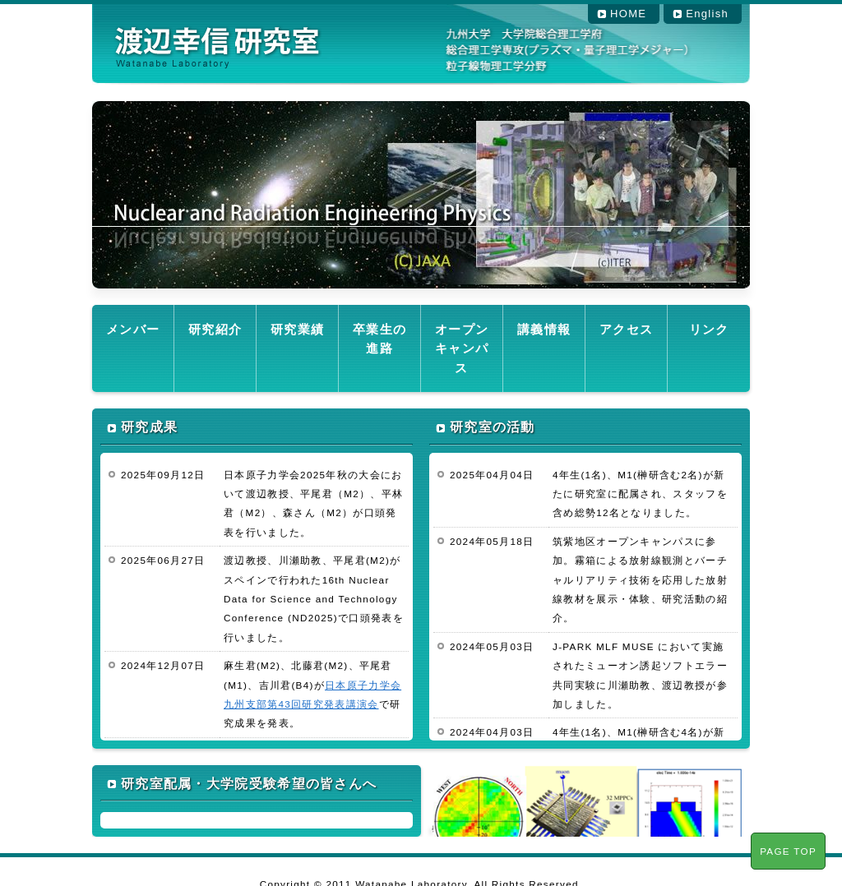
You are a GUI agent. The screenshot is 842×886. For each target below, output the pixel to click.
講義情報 (544, 326)
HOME (628, 13)
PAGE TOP (788, 851)
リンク (709, 326)
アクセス (626, 326)
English (707, 13)
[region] (421, 194)
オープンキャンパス (461, 336)
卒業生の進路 (379, 326)
